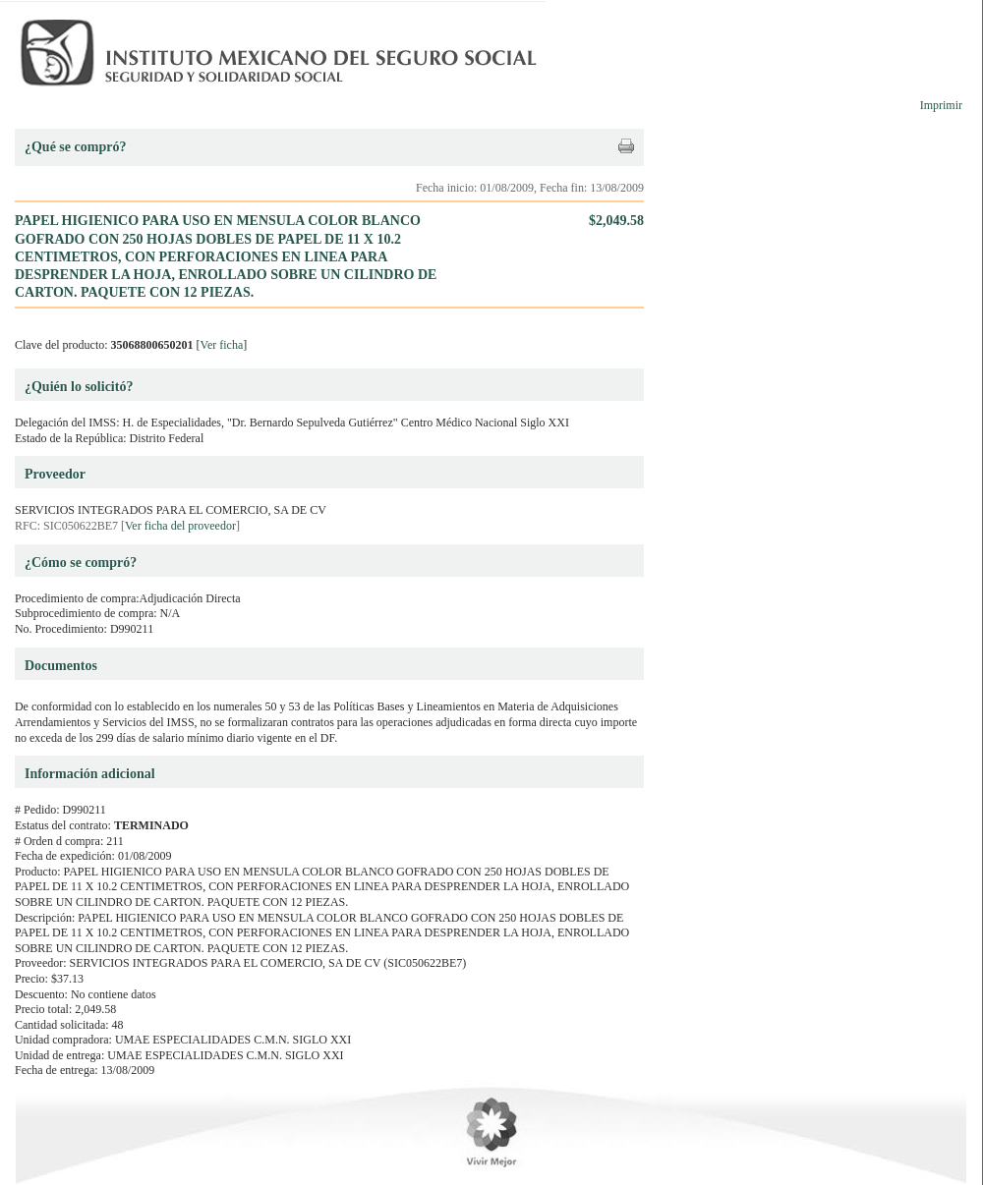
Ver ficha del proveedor (180, 526)
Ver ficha (222, 345)
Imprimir (941, 105)
